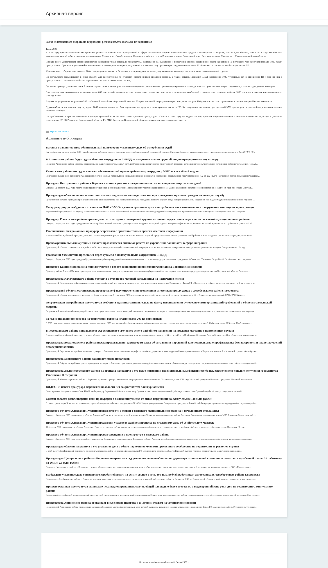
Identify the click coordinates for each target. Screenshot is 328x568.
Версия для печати (59, 131)
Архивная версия (65, 13)
